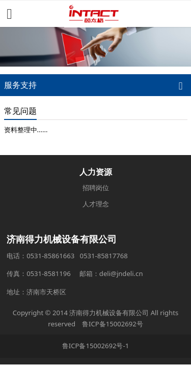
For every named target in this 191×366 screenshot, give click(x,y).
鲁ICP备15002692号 (112, 323)
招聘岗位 (96, 187)
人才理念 (96, 203)
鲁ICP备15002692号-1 (95, 345)
